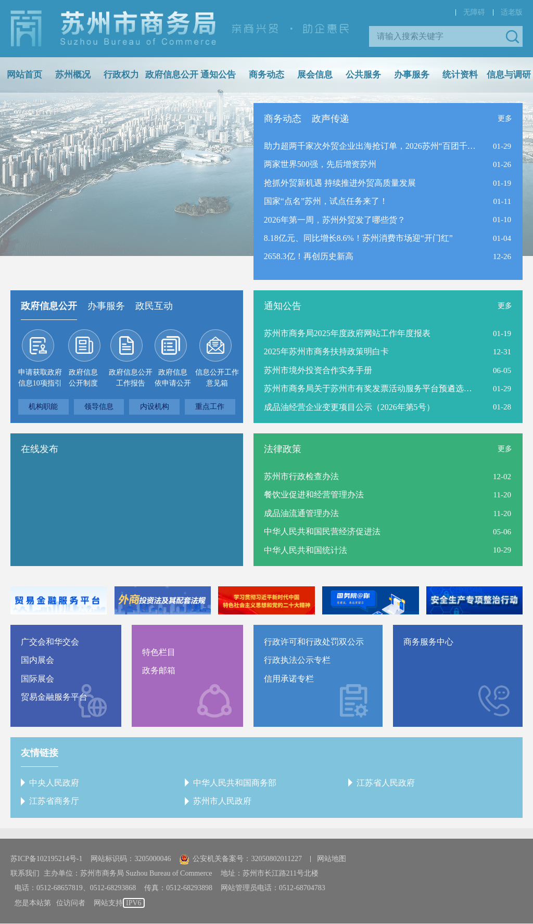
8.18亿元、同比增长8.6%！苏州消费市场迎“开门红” (358, 238)
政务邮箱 (158, 670)
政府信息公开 (171, 75)
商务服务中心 (428, 641)
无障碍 (474, 12)
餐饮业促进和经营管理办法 (314, 495)
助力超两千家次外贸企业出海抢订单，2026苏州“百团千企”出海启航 (370, 146)
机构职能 (43, 406)
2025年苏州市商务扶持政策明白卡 (326, 352)
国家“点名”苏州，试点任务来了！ (326, 201)
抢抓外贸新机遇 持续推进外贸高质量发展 (340, 182)
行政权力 (121, 75)
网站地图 (331, 859)
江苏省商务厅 (54, 801)
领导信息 (98, 406)
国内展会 (37, 660)
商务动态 (266, 75)
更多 (505, 118)
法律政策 (282, 449)
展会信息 (315, 75)
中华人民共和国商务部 (234, 782)
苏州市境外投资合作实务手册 (318, 370)
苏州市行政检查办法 (301, 476)
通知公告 (218, 75)
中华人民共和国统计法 (305, 550)
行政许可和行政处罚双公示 (314, 641)
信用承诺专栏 (289, 678)
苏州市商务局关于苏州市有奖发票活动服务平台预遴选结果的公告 (370, 388)
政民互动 (154, 306)
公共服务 (363, 75)
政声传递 (330, 118)
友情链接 (39, 753)
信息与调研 (509, 75)
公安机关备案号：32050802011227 (240, 859)
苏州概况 (73, 75)
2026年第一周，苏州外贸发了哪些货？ (334, 219)
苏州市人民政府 (222, 801)
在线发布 (39, 449)
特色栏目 (158, 652)
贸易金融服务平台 (54, 697)
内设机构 (154, 406)
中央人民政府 (54, 782)
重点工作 (209, 406)
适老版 (512, 12)
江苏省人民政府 (386, 782)
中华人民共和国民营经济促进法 (322, 532)
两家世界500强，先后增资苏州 (320, 164)
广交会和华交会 (50, 641)
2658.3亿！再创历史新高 (308, 257)
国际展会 (37, 678)
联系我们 (25, 874)
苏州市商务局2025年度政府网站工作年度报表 (347, 333)
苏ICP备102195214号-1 (46, 859)
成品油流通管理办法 (301, 513)
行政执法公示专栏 (297, 660)
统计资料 (460, 75)
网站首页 (24, 75)
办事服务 (411, 75)
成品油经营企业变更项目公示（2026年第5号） (349, 407)
